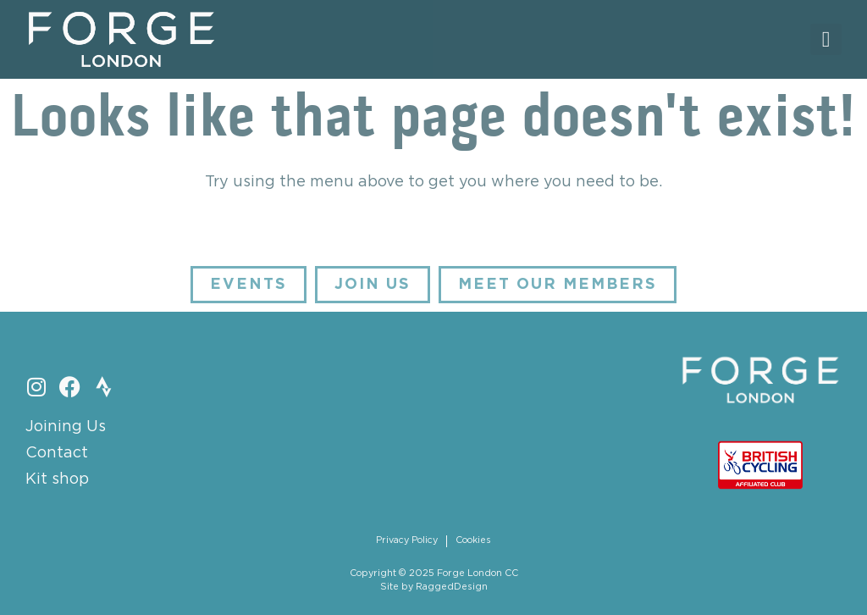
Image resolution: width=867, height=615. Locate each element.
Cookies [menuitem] (473, 540)
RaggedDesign (452, 587)
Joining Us (65, 427)
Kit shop (57, 479)
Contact (56, 453)
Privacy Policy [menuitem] (407, 540)
